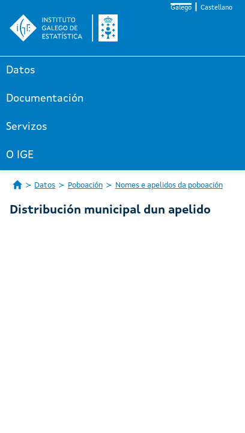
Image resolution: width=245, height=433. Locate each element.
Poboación (85, 185)
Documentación (44, 98)
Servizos (26, 126)
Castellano (216, 8)
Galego (181, 8)
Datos (20, 70)
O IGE (20, 155)
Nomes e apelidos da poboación (169, 185)
